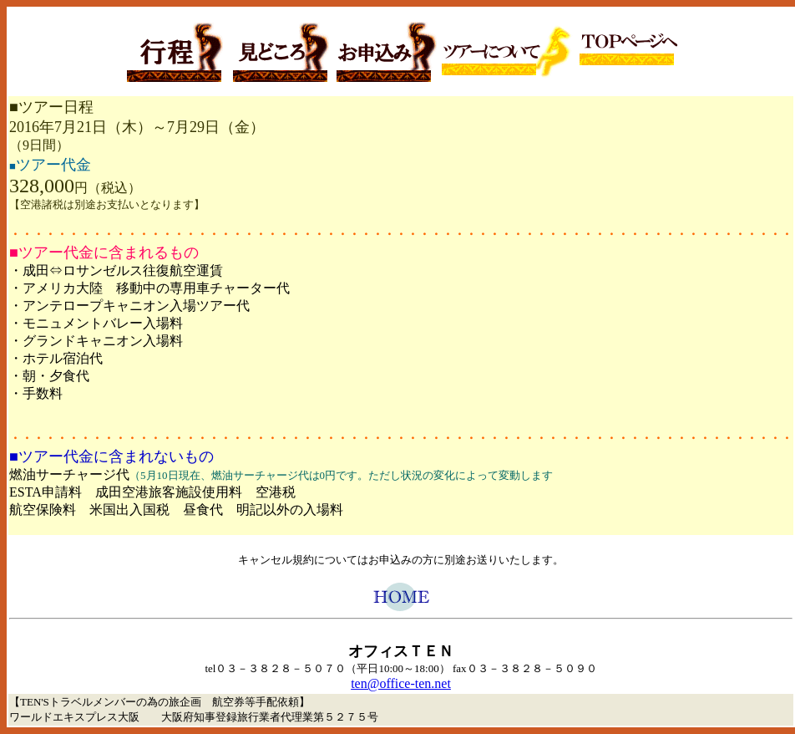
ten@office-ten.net (401, 683)
